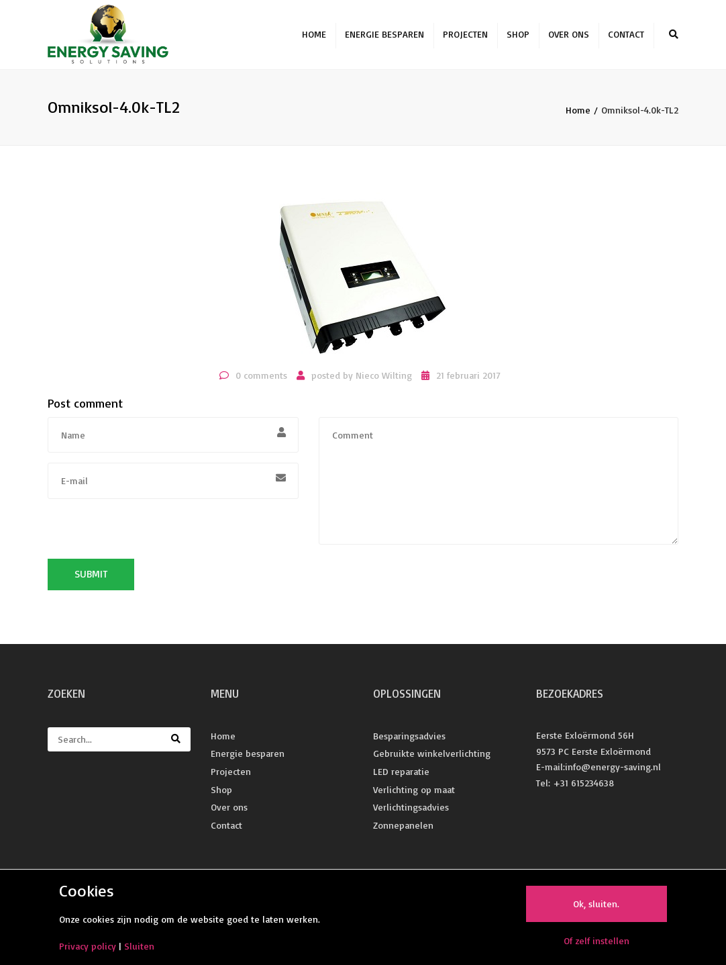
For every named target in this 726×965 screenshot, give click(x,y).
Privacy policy (87, 946)
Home (314, 37)
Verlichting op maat (414, 794)
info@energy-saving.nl (613, 772)
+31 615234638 (583, 788)
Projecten (465, 37)
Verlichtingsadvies (411, 813)
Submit (90, 579)
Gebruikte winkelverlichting (431, 759)
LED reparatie (401, 776)
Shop (518, 37)
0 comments (261, 380)
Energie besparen (384, 37)
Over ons (568, 37)
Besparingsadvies (409, 741)
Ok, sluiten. (596, 903)
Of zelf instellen (596, 940)
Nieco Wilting (384, 380)
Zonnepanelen (403, 830)
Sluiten (139, 946)
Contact (626, 37)
